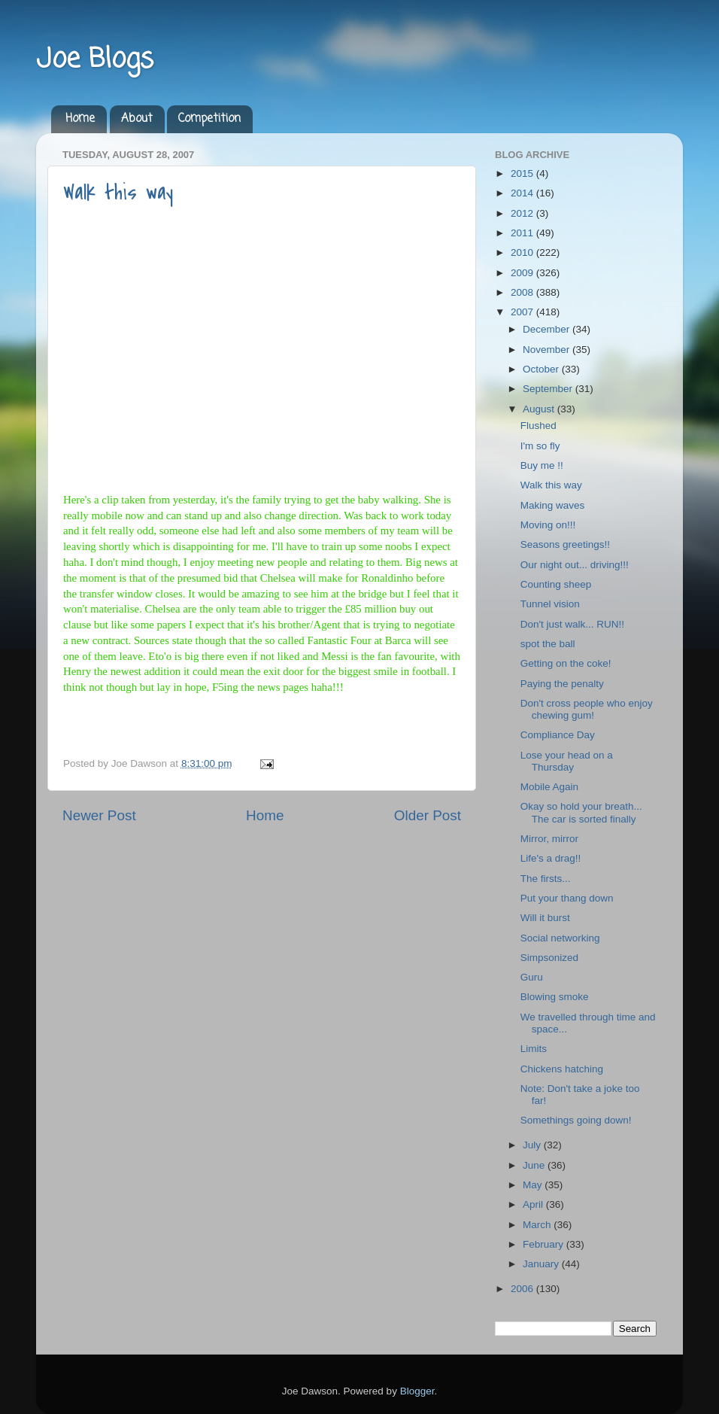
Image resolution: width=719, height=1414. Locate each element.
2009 (523, 272)
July (533, 1145)
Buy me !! (541, 465)
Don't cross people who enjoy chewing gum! (586, 709)
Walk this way (118, 193)
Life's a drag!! (550, 858)
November (547, 349)
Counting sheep (556, 584)
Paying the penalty (562, 683)
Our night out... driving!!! (574, 564)
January (542, 1264)
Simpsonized (549, 957)
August (540, 409)
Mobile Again (549, 786)
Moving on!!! (548, 525)
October (542, 369)
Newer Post (99, 815)
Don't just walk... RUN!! (572, 624)
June (535, 1165)
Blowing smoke (554, 996)
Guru (531, 977)
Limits (533, 1048)
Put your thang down (567, 898)
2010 (523, 252)
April (534, 1204)
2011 (523, 233)
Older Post (427, 815)
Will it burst (545, 917)
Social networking (560, 938)
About (137, 119)
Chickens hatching (561, 1069)
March (538, 1224)
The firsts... (545, 878)
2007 (523, 312)
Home (80, 119)
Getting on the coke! (565, 663)
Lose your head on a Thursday (566, 761)
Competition (209, 119)
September (549, 388)
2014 (523, 193)
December (547, 329)
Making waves (552, 505)
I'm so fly (540, 446)
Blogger (417, 1391)
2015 (523, 173)
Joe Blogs (94, 60)
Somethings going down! (576, 1120)
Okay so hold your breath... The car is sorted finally (581, 812)
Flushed (538, 425)
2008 (523, 292)
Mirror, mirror (549, 838)
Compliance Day (557, 734)
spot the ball (547, 643)
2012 (523, 213)
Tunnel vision (550, 604)
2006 (523, 1288)
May (534, 1184)
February (544, 1244)
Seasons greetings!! (565, 544)
